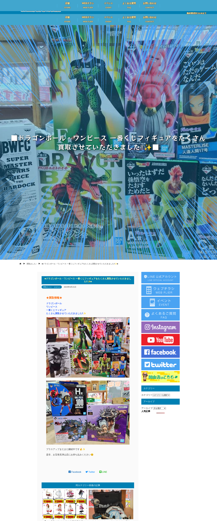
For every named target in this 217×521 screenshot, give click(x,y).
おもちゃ (57, 287)
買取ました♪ (47, 287)
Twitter (90, 472)
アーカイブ (146, 408)
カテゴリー (146, 395)
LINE (103, 472)
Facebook (75, 472)
